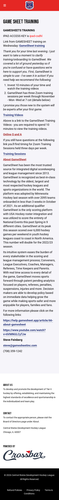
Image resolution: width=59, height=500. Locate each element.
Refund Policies (14, 490)
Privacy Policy (33, 490)
